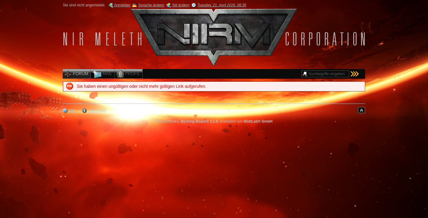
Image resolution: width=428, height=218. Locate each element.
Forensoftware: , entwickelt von (214, 121)
